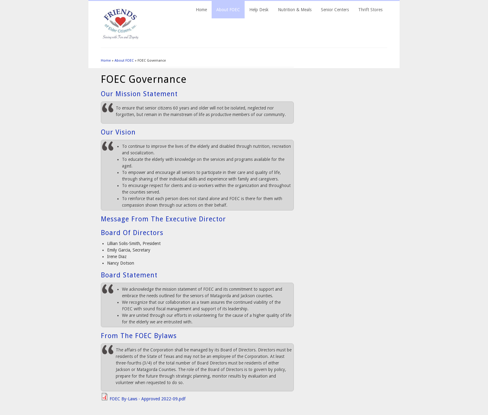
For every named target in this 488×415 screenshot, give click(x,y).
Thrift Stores (370, 9)
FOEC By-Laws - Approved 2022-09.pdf (147, 398)
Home (201, 9)
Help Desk (259, 9)
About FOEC (228, 9)
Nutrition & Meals (295, 9)
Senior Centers (335, 9)
